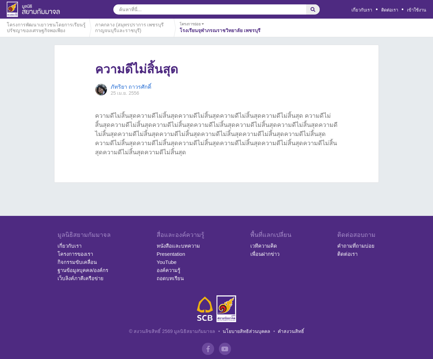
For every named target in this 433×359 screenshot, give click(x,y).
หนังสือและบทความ (178, 246)
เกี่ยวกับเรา (361, 10)
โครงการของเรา (75, 254)
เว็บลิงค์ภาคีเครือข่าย (81, 278)
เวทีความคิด (263, 246)
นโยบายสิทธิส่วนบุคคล (246, 331)
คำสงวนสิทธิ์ (291, 331)
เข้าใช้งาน (416, 10)
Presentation (171, 254)
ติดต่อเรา (389, 10)
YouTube (167, 262)
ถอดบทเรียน (170, 278)
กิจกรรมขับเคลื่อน (77, 262)
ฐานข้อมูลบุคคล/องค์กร (83, 270)
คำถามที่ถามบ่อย (355, 246)
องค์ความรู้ (168, 270)
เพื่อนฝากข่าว (264, 254)
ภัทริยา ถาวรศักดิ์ (131, 87)
